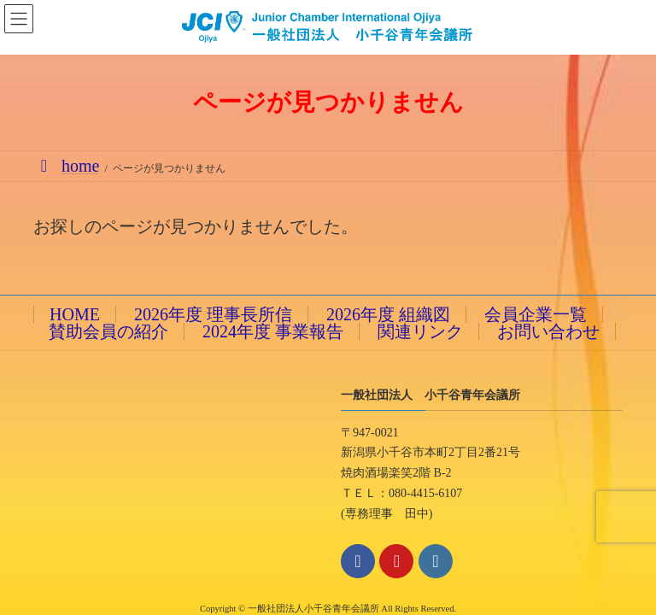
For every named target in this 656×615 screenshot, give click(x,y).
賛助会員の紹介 (108, 331)
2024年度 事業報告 (272, 331)
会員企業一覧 (535, 314)
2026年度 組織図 (388, 314)
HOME (75, 314)
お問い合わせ (548, 331)
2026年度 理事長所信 (213, 314)
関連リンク (420, 331)
